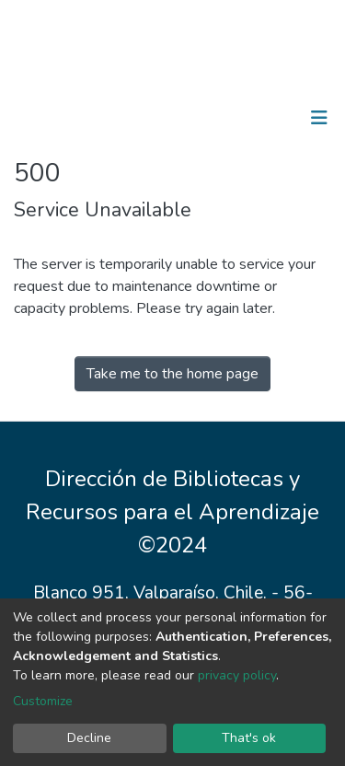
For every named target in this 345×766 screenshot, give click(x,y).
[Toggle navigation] (319, 117)
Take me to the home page (172, 374)
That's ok (249, 738)
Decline (89, 738)
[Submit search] (224, 118)
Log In (261, 118)
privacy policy (237, 675)
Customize (43, 701)
